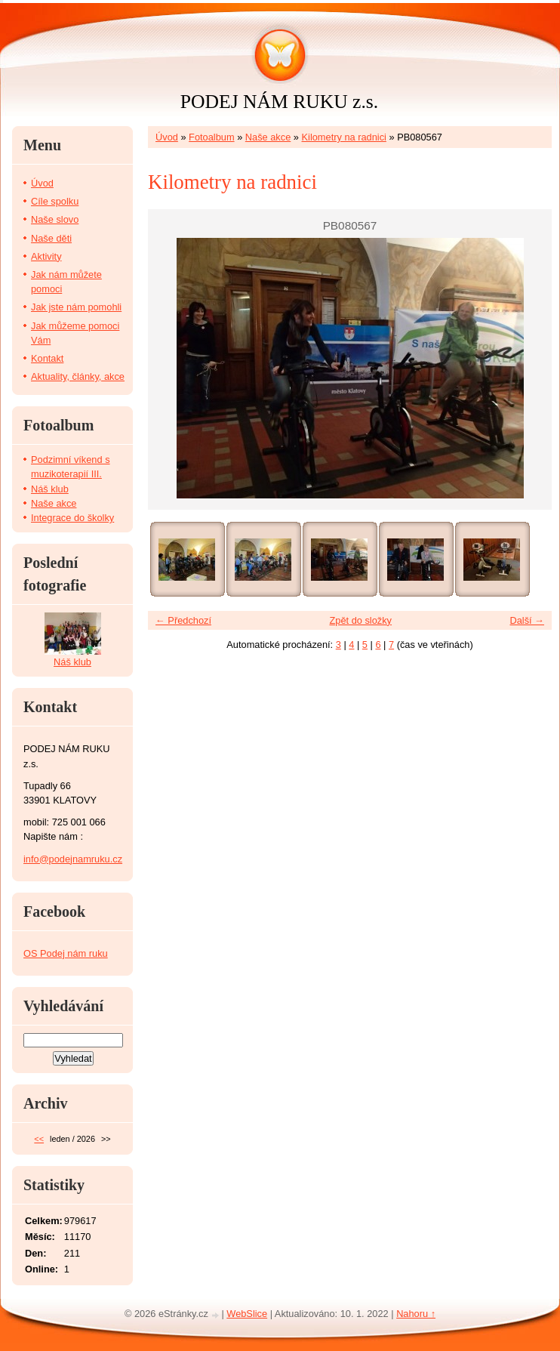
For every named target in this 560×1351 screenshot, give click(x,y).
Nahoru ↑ (415, 1313)
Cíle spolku (54, 201)
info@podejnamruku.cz (72, 859)
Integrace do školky (72, 517)
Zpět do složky (360, 620)
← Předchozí (183, 620)
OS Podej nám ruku (65, 953)
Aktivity (46, 256)
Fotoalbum (211, 137)
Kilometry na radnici (344, 137)
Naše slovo (54, 219)
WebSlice (246, 1313)
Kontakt (47, 358)
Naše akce (268, 137)
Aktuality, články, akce (78, 376)
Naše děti (51, 238)
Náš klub (50, 489)
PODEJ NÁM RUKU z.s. (279, 102)
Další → (526, 620)
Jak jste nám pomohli (76, 307)
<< (39, 1138)
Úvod (166, 137)
